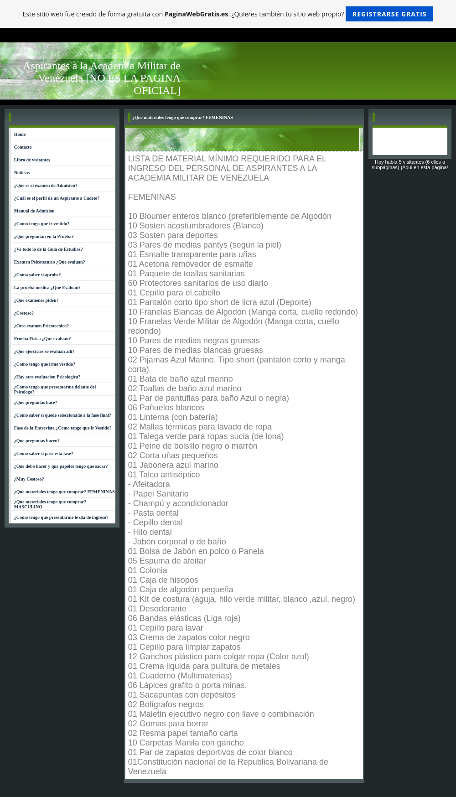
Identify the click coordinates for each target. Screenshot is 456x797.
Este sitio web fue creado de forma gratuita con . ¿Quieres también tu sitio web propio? (228, 13)
